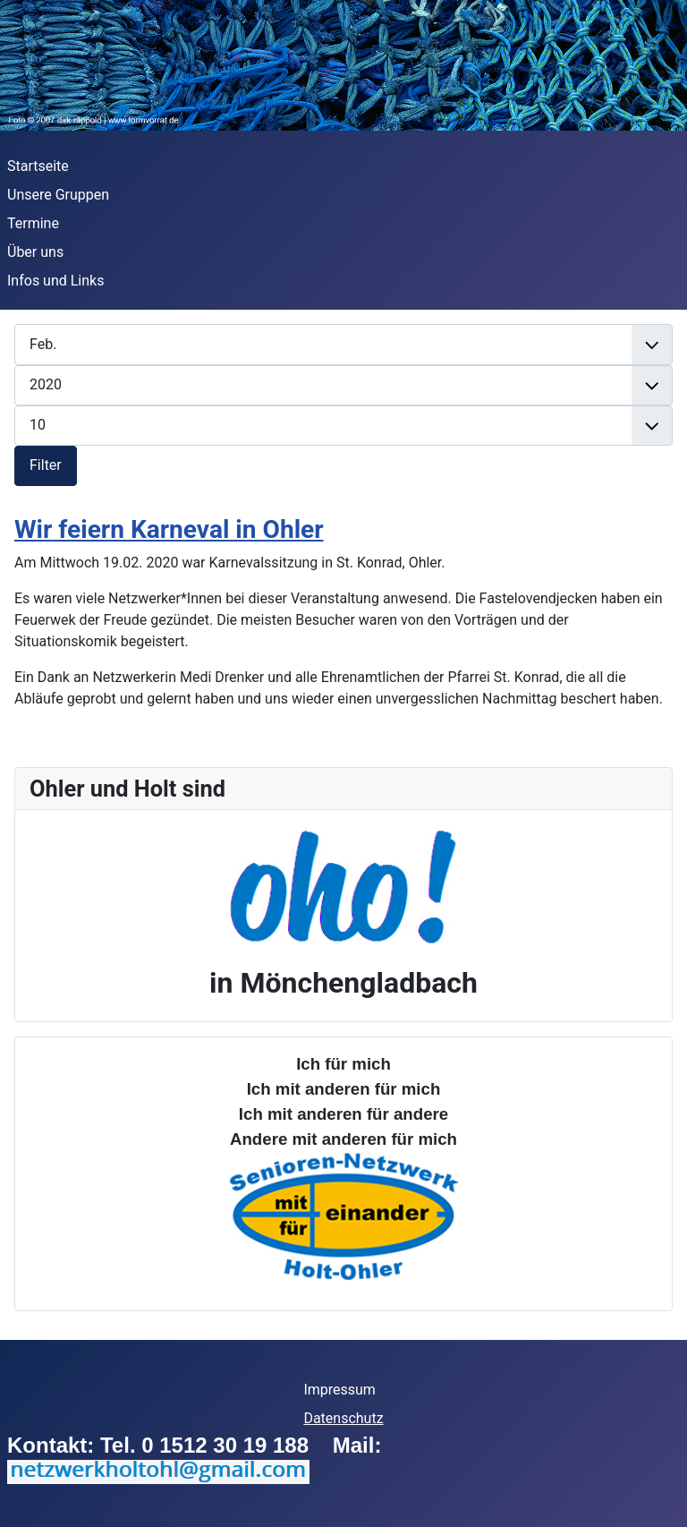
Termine (33, 223)
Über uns (35, 251)
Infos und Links (55, 280)
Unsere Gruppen (58, 194)
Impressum (339, 1389)
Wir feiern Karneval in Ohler (169, 529)
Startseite (38, 166)
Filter (46, 464)
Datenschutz (343, 1418)
